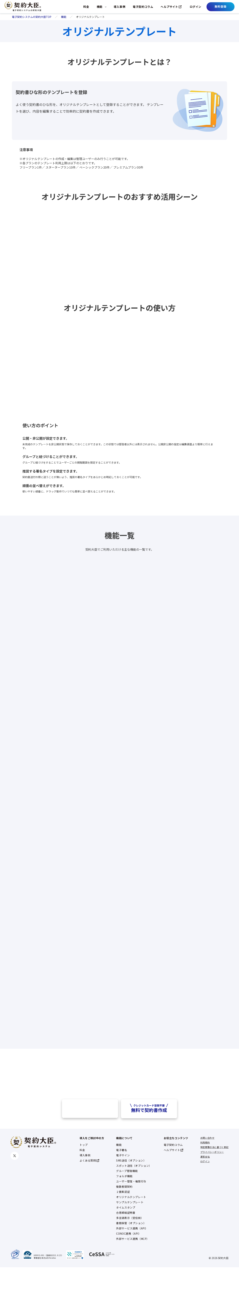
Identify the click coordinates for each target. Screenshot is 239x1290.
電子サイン (123, 1178)
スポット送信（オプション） (134, 1188)
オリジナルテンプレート (131, 1220)
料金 (86, 7)
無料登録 (220, 6)
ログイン (195, 7)
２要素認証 (123, 1214)
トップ (84, 1167)
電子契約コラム (143, 7)
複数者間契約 (124, 1209)
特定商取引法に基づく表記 (214, 1170)
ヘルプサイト (171, 7)
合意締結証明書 (125, 1235)
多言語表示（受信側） (129, 1240)
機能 (100, 7)
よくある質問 (89, 1183)
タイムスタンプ (125, 1230)
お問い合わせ (207, 1160)
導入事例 (119, 7)
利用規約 (205, 1165)
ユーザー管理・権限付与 (131, 1204)
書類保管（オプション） (131, 1246)
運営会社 (205, 1179)
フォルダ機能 (124, 1199)
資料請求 (90, 1131)
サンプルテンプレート (129, 1225)
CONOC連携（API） (128, 1256)
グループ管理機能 (127, 1193)
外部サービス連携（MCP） (132, 1261)
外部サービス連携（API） (132, 1251)
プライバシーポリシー (212, 1174)
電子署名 (121, 1173)
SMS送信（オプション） (131, 1183)
